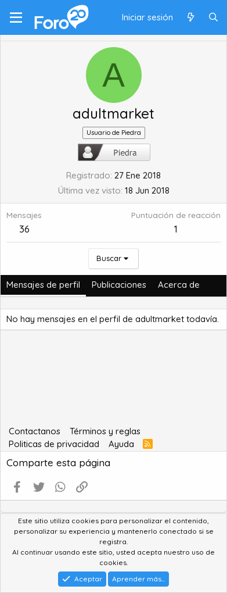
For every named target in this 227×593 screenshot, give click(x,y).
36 (24, 229)
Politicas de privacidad (54, 443)
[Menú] (16, 17)
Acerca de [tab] (179, 284)
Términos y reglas (105, 431)
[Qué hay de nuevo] (190, 17)
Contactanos (34, 431)
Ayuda (121, 443)
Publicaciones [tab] (119, 284)
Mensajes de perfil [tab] (43, 284)
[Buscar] (213, 17)
